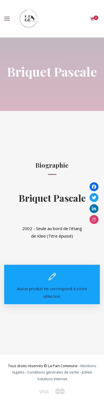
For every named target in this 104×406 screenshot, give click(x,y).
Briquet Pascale (52, 197)
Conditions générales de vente (53, 372)
